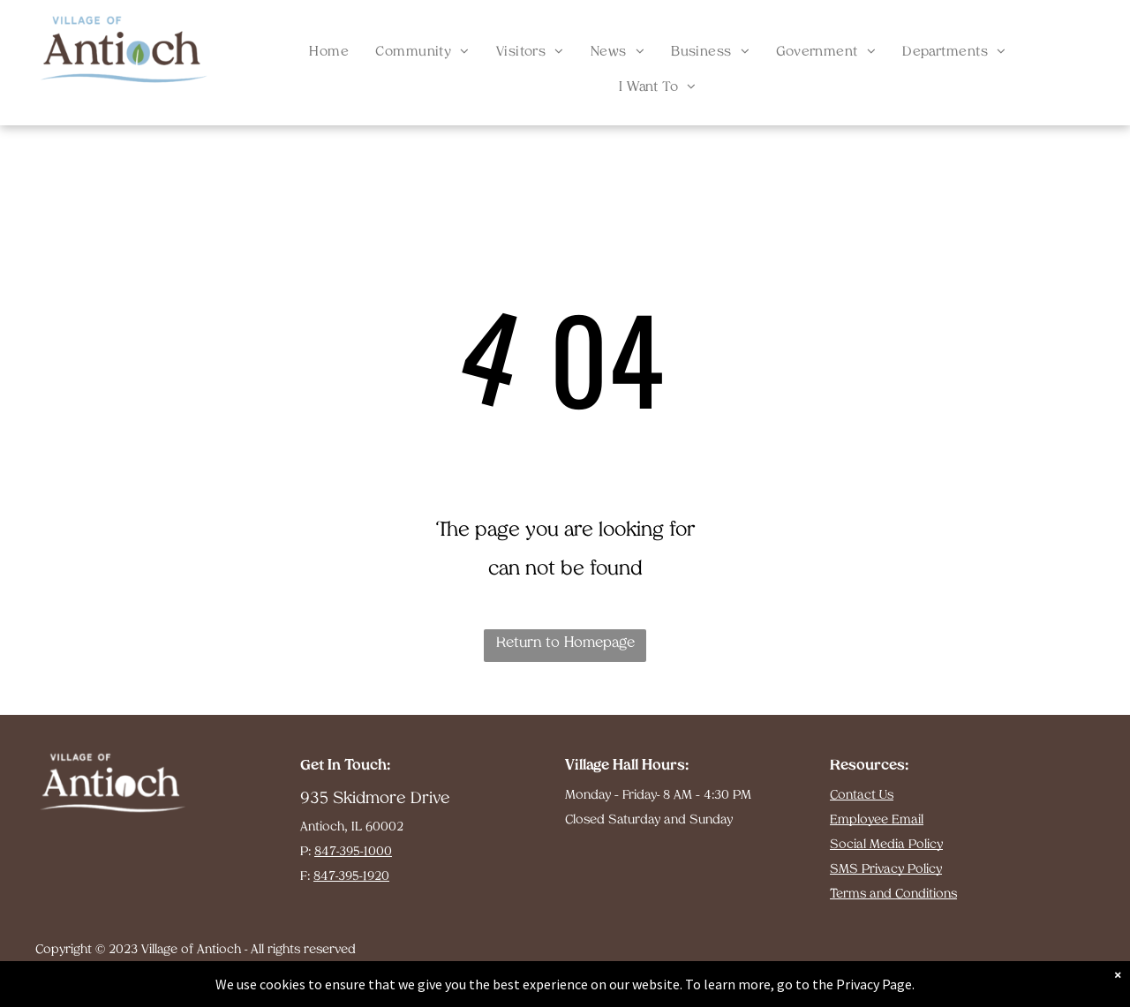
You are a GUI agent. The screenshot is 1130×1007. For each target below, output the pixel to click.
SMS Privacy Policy (886, 869)
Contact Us (861, 795)
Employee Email (876, 820)
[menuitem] (329, 53)
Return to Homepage (565, 643)
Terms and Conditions (893, 894)
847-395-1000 (353, 852)
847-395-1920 (351, 876)
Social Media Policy (886, 845)
